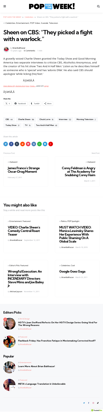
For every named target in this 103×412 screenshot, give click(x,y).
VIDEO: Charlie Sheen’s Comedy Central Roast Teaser (24, 231)
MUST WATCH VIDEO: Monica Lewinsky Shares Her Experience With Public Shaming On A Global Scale (76, 235)
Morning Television (15, 125)
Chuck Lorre (47, 119)
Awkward (13, 162)
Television (53, 23)
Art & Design (25, 319)
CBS (9, 119)
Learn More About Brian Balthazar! (36, 366)
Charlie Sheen (26, 119)
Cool (73, 266)
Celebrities (10, 23)
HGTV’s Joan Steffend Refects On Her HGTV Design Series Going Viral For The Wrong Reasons (57, 324)
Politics (64, 221)
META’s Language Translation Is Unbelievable (42, 384)
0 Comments (30, 50)
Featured (26, 221)
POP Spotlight (73, 221)
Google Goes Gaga (72, 272)
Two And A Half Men (73, 125)
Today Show (38, 125)
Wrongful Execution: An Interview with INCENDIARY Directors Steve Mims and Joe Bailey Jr (26, 279)
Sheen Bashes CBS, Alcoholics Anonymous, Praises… (19, 86)
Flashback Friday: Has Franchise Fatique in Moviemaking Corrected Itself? (57, 341)
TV (53, 125)
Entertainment (22, 23)
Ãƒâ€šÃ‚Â (29, 80)
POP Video (35, 23)
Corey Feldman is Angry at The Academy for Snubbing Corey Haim (78, 171)
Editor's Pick (15, 266)
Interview (66, 119)
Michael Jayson (16, 292)
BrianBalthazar (18, 48)
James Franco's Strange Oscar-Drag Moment (24, 170)
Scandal (44, 23)
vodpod (46, 86)
